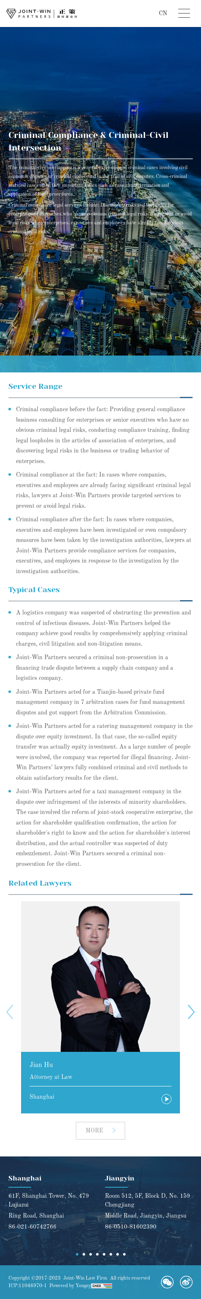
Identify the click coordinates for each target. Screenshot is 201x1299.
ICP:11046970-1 (27, 1285)
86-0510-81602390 (130, 1227)
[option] (100, 1007)
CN (163, 13)
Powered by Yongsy (70, 1285)
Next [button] (191, 1012)
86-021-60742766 (32, 1227)
